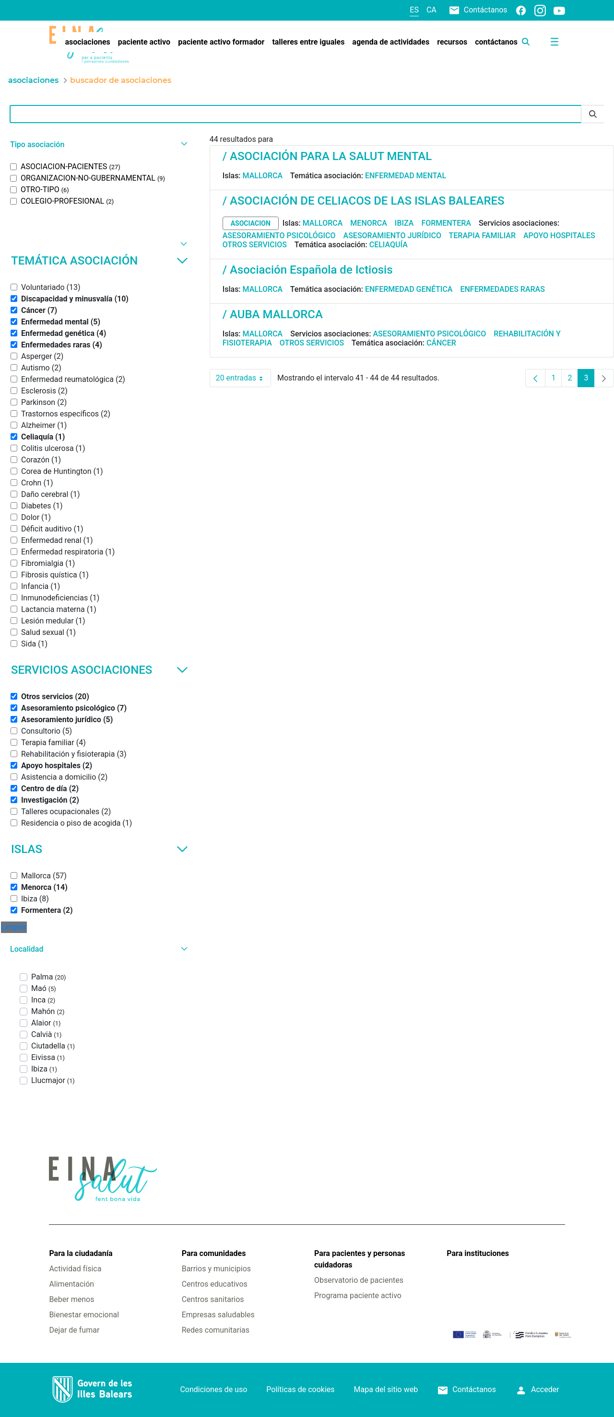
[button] (97, 144)
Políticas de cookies (300, 1389)
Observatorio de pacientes (358, 1280)
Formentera (446, 223)
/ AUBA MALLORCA (273, 314)
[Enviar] (593, 114)
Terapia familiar (482, 235)
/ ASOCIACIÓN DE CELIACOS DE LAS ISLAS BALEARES (364, 200)
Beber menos (71, 1299)
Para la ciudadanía (80, 1253)
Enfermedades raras (502, 289)
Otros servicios (255, 244)
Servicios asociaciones (99, 670)
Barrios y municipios (216, 1268)
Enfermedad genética (408, 289)
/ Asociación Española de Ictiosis (308, 269)
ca (431, 9)
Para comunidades (214, 1253)
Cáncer (441, 342)
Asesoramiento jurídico (392, 235)
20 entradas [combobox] (243, 378)
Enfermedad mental (405, 175)
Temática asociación (99, 260)
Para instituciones (478, 1253)
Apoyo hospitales (559, 235)
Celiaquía (388, 244)
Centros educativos (215, 1284)
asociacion (251, 223)
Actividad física (75, 1268)
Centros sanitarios (213, 1299)
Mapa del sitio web (386, 1389)
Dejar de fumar (74, 1330)
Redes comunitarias (215, 1330)
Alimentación (71, 1284)
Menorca (368, 223)
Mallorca (263, 175)
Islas (99, 849)
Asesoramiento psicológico (279, 235)
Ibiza (404, 223)
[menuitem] (87, 42)
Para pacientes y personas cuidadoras (359, 1259)
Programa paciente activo (357, 1295)
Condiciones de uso (213, 1389)
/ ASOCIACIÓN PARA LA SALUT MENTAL (327, 156)
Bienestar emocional (84, 1314)
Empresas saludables (218, 1314)
